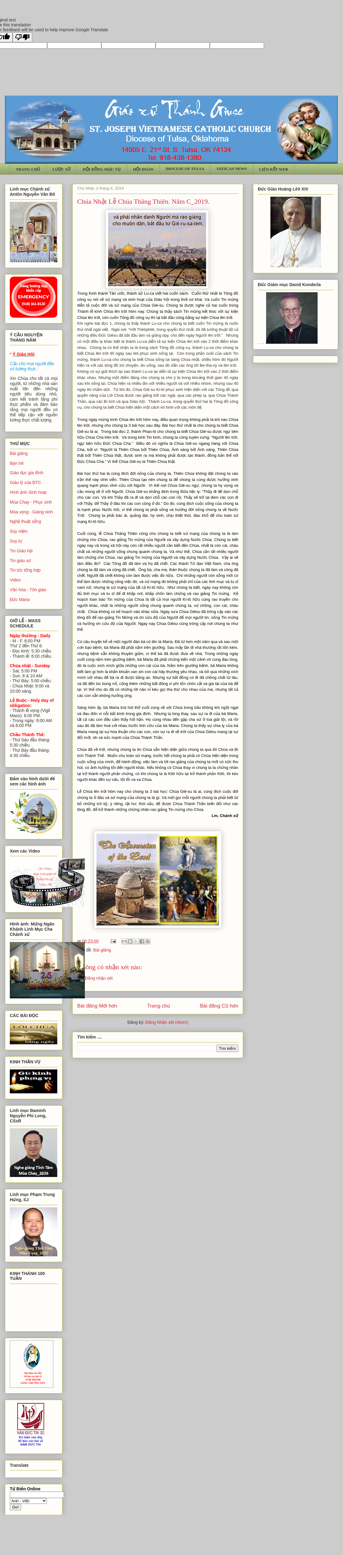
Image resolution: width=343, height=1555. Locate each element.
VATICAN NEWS (232, 168)
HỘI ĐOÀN (143, 169)
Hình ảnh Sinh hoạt (28, 492)
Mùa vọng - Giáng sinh (31, 511)
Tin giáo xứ (20, 560)
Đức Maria (20, 599)
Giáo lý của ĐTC (25, 482)
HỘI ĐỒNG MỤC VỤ (102, 169)
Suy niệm (19, 531)
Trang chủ (158, 1006)
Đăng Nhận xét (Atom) (166, 1022)
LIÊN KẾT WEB (273, 169)
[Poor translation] (22, 37)
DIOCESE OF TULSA (185, 168)
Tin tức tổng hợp (25, 570)
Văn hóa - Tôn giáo (28, 589)
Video (15, 579)
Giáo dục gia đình (26, 472)
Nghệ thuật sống (25, 521)
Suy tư (16, 541)
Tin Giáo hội (21, 550)
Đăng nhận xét (99, 978)
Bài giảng (102, 950)
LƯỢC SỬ (61, 169)
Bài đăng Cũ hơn (219, 1006)
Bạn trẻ (17, 463)
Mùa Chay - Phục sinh (31, 502)
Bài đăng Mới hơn (97, 1006)
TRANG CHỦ (28, 169)
